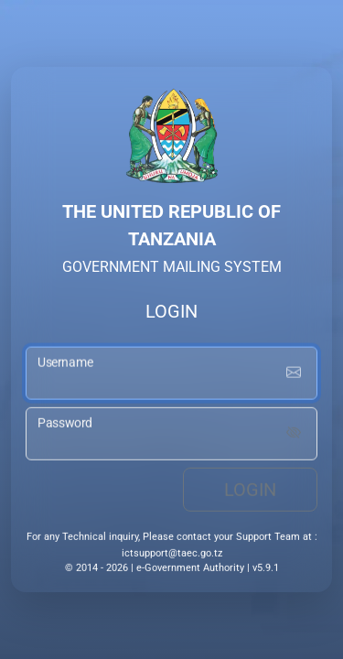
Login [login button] (250, 491)
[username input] (171, 376)
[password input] (171, 435)
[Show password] (293, 435)
